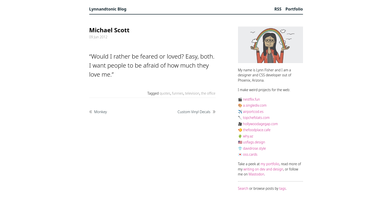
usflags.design (254, 142)
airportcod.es (253, 111)
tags (282, 188)
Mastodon (256, 174)
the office (208, 93)
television (192, 93)
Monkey (100, 112)
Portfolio (294, 9)
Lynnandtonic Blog (107, 9)
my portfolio (269, 163)
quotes (165, 93)
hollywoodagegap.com (260, 123)
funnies (178, 93)
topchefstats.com (256, 117)
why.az (248, 136)
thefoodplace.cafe (256, 129)
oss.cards (250, 154)
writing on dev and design (263, 169)
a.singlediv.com (254, 105)
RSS (278, 9)
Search (243, 188)
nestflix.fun (251, 99)
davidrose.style (254, 148)
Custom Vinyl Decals (194, 112)
